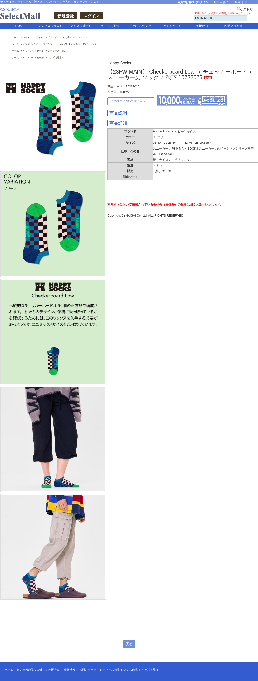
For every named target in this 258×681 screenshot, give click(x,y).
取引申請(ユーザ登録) (227, 2)
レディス (27, 37)
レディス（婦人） (50, 26)
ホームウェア (142, 26)
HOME (20, 26)
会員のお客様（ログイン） (194, 2)
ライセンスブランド (46, 37)
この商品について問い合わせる (131, 101)
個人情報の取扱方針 (29, 669)
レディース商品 (110, 669)
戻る (129, 644)
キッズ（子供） (111, 26)
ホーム (248, 2)
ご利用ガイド (203, 26)
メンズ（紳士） (81, 26)
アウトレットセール (33, 50)
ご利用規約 (53, 669)
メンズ (26, 44)
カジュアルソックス (86, 44)
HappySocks (67, 37)
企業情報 (69, 669)
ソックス (82, 37)
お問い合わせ (233, 26)
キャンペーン (172, 26)
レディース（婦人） (58, 50)
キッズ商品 (148, 669)
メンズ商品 (131, 669)
